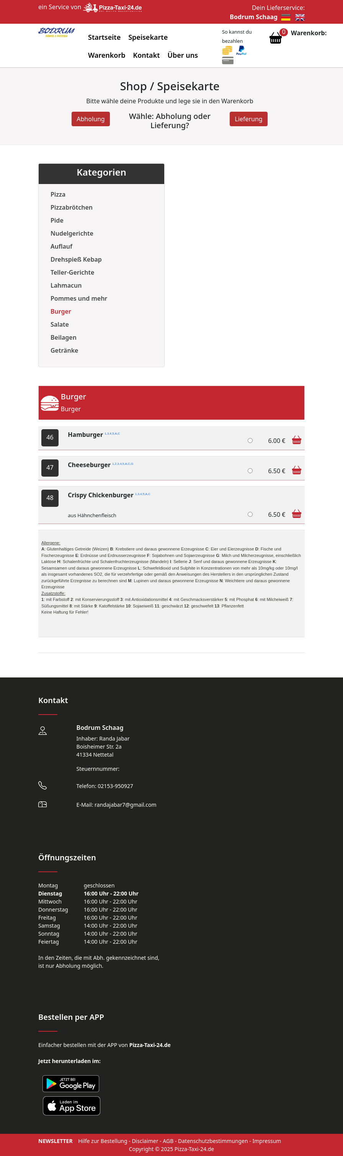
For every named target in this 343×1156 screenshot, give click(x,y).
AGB (168, 1141)
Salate (60, 324)
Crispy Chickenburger (109, 495)
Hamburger (94, 434)
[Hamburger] (250, 440)
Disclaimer (145, 1141)
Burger (61, 311)
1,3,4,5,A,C (112, 433)
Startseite (104, 37)
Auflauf (61, 246)
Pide (57, 220)
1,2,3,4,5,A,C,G (122, 464)
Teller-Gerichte (72, 272)
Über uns (183, 55)
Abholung (91, 119)
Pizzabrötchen (72, 207)
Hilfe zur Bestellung (102, 1141)
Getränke (64, 350)
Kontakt (146, 55)
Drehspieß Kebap (76, 259)
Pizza (58, 194)
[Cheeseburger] (250, 470)
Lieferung (248, 119)
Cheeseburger (100, 465)
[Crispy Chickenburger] (250, 514)
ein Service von (90, 7)
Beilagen (64, 337)
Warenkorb (107, 55)
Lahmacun (66, 285)
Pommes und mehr (79, 298)
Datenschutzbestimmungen (213, 1141)
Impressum (266, 1141)
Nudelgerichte (72, 233)
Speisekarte (148, 37)
